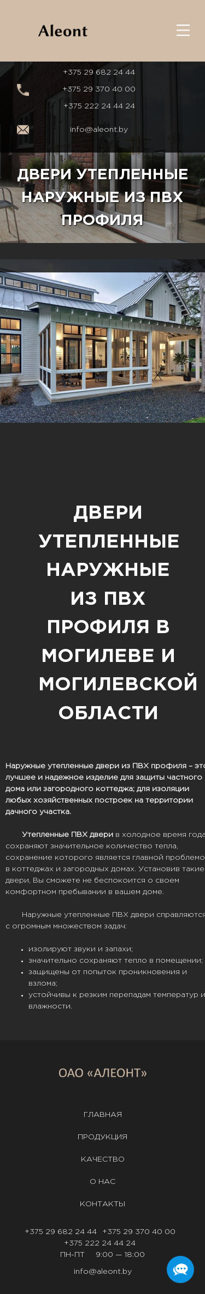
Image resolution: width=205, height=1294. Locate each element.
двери (107, 766)
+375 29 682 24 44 (99, 72)
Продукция (102, 1137)
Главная (103, 1114)
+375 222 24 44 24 (99, 106)
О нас (102, 1181)
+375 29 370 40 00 (99, 89)
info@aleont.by (99, 129)
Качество (103, 1159)
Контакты (102, 1204)
